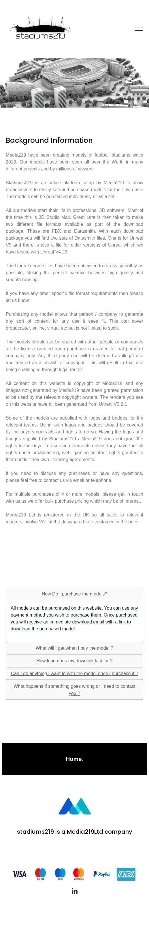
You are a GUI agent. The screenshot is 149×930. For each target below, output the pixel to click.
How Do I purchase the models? (74, 593)
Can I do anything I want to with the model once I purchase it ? (74, 673)
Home (74, 759)
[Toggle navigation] (138, 29)
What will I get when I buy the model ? (74, 648)
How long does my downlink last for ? (74, 660)
